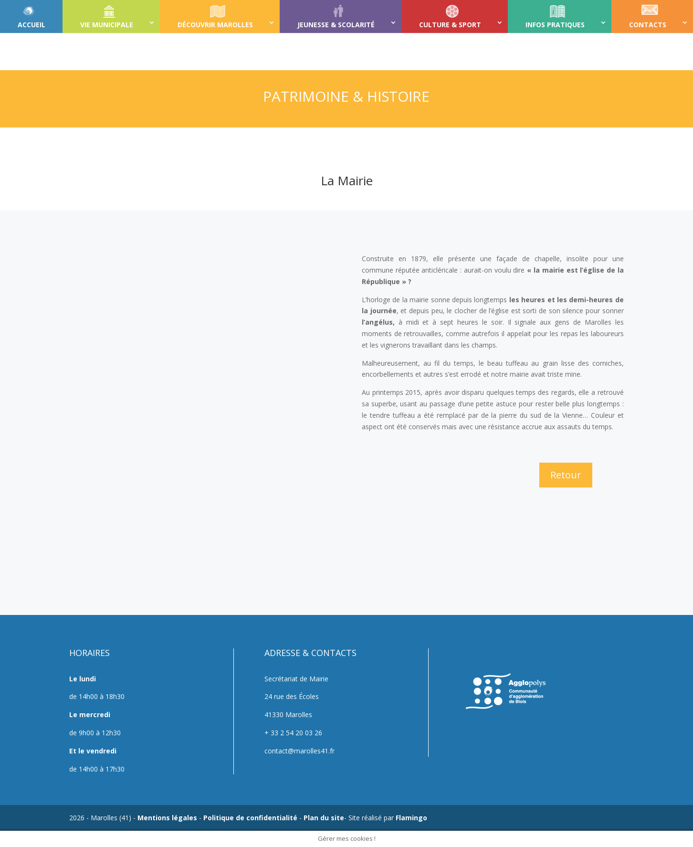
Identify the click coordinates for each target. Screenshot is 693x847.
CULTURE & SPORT (450, 24)
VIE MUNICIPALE (106, 24)
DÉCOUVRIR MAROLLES (215, 24)
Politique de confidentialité (250, 817)
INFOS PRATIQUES (555, 24)
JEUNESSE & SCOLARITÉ (336, 24)
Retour (565, 474)
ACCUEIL (31, 24)
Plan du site (324, 817)
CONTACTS (647, 24)
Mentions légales (167, 817)
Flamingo (411, 817)
